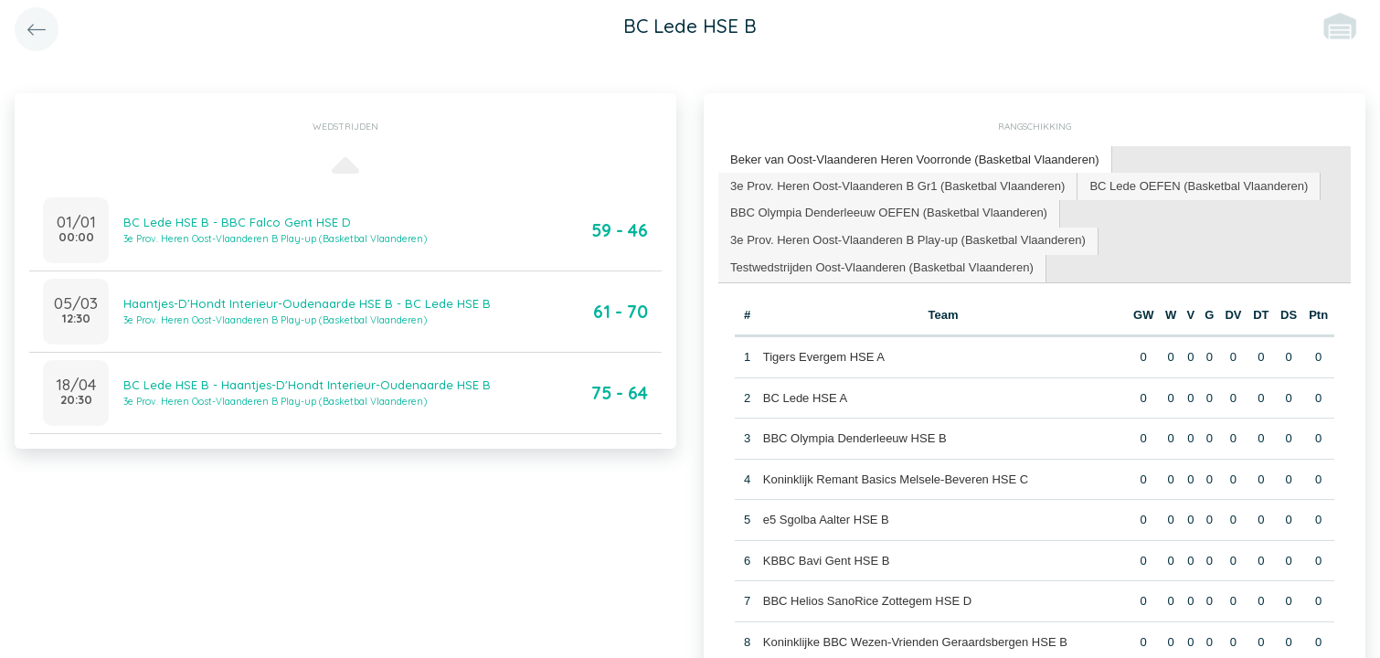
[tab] (914, 160)
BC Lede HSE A (805, 397)
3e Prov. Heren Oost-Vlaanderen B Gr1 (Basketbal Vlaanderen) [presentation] (897, 185)
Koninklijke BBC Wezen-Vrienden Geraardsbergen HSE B (915, 641)
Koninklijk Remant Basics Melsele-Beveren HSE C (895, 478)
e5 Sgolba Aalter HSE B (826, 519)
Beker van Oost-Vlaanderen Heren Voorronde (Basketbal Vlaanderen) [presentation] (914, 159)
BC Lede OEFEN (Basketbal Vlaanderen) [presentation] (1197, 185)
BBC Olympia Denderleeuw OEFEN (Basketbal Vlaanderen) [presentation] (888, 212)
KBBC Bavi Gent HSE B (826, 560)
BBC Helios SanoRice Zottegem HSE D (867, 601)
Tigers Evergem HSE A (824, 357)
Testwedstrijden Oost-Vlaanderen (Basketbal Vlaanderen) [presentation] (881, 267)
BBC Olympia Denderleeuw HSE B (855, 438)
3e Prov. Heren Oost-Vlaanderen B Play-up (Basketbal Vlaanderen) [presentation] (907, 240)
